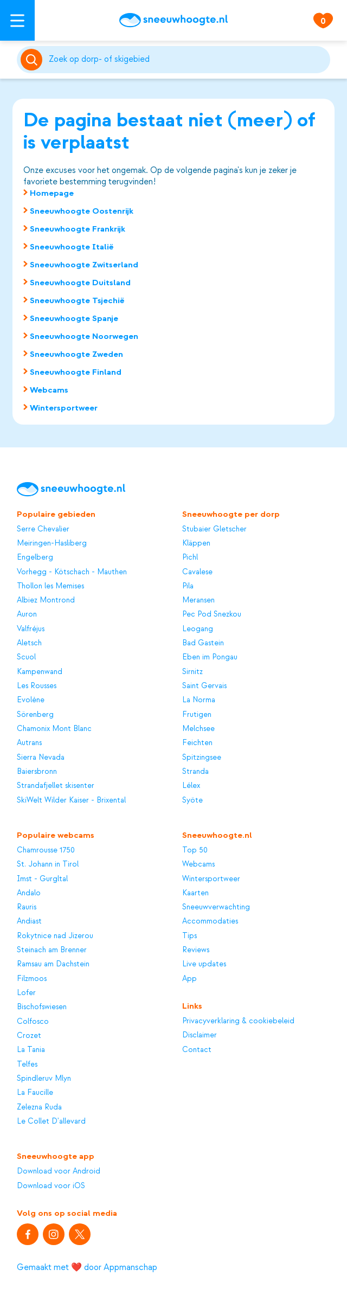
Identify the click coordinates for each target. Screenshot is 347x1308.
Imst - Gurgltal (42, 878)
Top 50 (195, 850)
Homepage (52, 193)
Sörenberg (35, 714)
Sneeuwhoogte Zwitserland (84, 264)
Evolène (30, 699)
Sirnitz (192, 671)
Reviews (195, 949)
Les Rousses (36, 685)
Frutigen (196, 714)
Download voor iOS (51, 1185)
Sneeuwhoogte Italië (72, 246)
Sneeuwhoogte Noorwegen (84, 336)
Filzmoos (32, 978)
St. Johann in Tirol (48, 864)
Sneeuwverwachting (216, 907)
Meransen (198, 600)
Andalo (29, 892)
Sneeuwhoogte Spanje (74, 318)
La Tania (31, 1049)
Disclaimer (199, 1035)
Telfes (27, 1064)
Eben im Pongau (209, 657)
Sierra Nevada (41, 757)
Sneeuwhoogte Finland (75, 372)
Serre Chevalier (43, 529)
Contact (196, 1049)
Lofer (26, 992)
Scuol (26, 657)
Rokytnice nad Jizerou (55, 935)
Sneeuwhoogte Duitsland (80, 282)
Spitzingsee (201, 757)
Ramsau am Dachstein (53, 964)
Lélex (191, 785)
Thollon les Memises (50, 586)
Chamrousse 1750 (46, 850)
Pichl (190, 557)
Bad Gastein (203, 642)
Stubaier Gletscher (214, 529)
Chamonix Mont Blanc (54, 728)
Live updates (204, 964)
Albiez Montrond (46, 600)
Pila (188, 586)
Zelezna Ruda (39, 1107)
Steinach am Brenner (52, 949)
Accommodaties (210, 921)
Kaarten (195, 892)
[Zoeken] (187, 60)
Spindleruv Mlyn (44, 1078)
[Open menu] (17, 20)
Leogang (197, 628)
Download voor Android (58, 1171)
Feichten (197, 742)
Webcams (49, 389)
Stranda (195, 771)
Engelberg (35, 557)
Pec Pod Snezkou (211, 614)
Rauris (26, 907)
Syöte (192, 800)
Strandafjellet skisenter (55, 785)
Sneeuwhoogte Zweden (76, 354)
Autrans (29, 742)
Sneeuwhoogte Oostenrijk (81, 211)
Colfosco (33, 1021)
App (189, 978)
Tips (189, 935)
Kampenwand (39, 671)
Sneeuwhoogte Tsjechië (77, 300)
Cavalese (197, 571)
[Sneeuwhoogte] (173, 20)
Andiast (29, 921)
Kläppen (196, 543)
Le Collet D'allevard (51, 1121)
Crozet (29, 1035)
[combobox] (187, 60)
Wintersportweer (64, 407)
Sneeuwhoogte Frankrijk (77, 228)
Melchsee (198, 728)
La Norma (198, 699)
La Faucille (35, 1092)
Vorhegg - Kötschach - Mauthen (72, 571)
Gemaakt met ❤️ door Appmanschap (87, 1267)
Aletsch (29, 642)
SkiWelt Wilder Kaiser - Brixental (71, 800)
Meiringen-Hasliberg (52, 543)
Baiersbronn (37, 771)
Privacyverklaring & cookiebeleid (238, 1020)
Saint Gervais (204, 685)
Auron (27, 614)
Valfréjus (30, 628)
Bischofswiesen (42, 1006)
